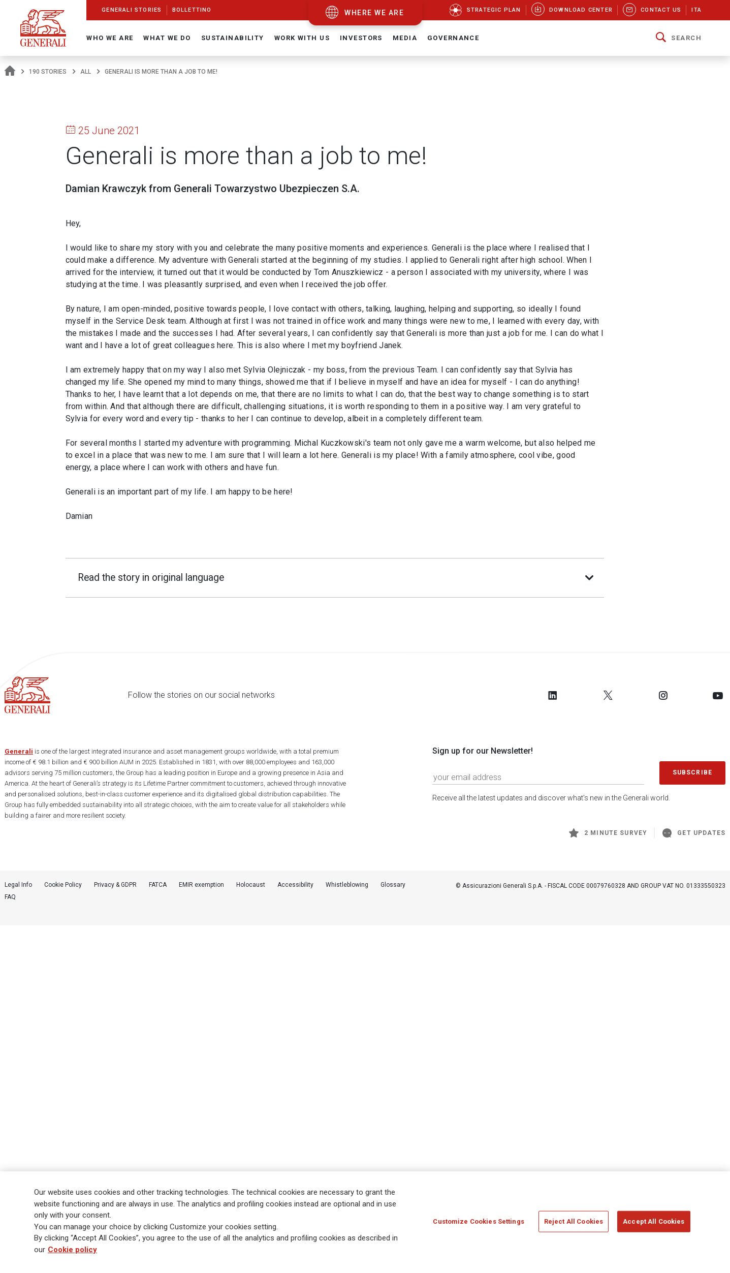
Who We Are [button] (109, 38)
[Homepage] (10, 71)
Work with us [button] (302, 38)
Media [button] (405, 38)
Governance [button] (453, 38)
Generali (19, 1099)
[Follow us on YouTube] (717, 1042)
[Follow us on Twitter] (608, 1042)
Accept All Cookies (653, 1222)
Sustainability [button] (232, 38)
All (85, 71)
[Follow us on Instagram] (663, 1042)
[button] (679, 38)
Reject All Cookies (573, 1222)
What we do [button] (167, 38)
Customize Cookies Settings (478, 1222)
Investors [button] (361, 38)
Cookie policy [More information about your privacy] (72, 1250)
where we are (374, 13)
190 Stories (48, 71)
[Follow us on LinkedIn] (552, 1042)
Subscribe (692, 1119)
